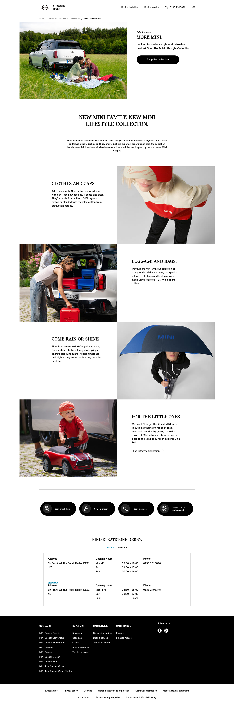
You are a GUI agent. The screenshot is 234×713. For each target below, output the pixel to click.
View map (53, 582)
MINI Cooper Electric (49, 633)
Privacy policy (71, 690)
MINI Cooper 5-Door (49, 656)
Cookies (88, 690)
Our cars (45, 625)
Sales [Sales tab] (110, 547)
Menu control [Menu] (193, 7)
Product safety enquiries (108, 697)
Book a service (100, 637)
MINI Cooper (45, 652)
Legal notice (51, 690)
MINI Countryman (48, 661)
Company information (146, 690)
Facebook (159, 630)
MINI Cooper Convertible (51, 637)
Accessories (74, 19)
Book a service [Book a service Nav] (151, 7)
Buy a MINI (78, 625)
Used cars (77, 637)
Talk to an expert (80, 652)
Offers (75, 642)
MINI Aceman (46, 647)
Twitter (166, 630)
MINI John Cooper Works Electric (55, 671)
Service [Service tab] (122, 547)
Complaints (83, 697)
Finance (120, 633)
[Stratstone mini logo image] (52, 7)
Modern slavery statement (176, 690)
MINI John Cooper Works (51, 666)
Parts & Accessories (57, 19)
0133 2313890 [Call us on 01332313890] (178, 7)
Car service (100, 625)
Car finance (123, 625)
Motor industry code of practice (113, 690)
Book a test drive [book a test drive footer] (80, 647)
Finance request (124, 637)
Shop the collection (158, 59)
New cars (77, 633)
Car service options (102, 633)
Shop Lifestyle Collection (146, 451)
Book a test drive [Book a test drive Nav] (129, 7)
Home (41, 19)
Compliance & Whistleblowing (141, 697)
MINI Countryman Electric (52, 642)
